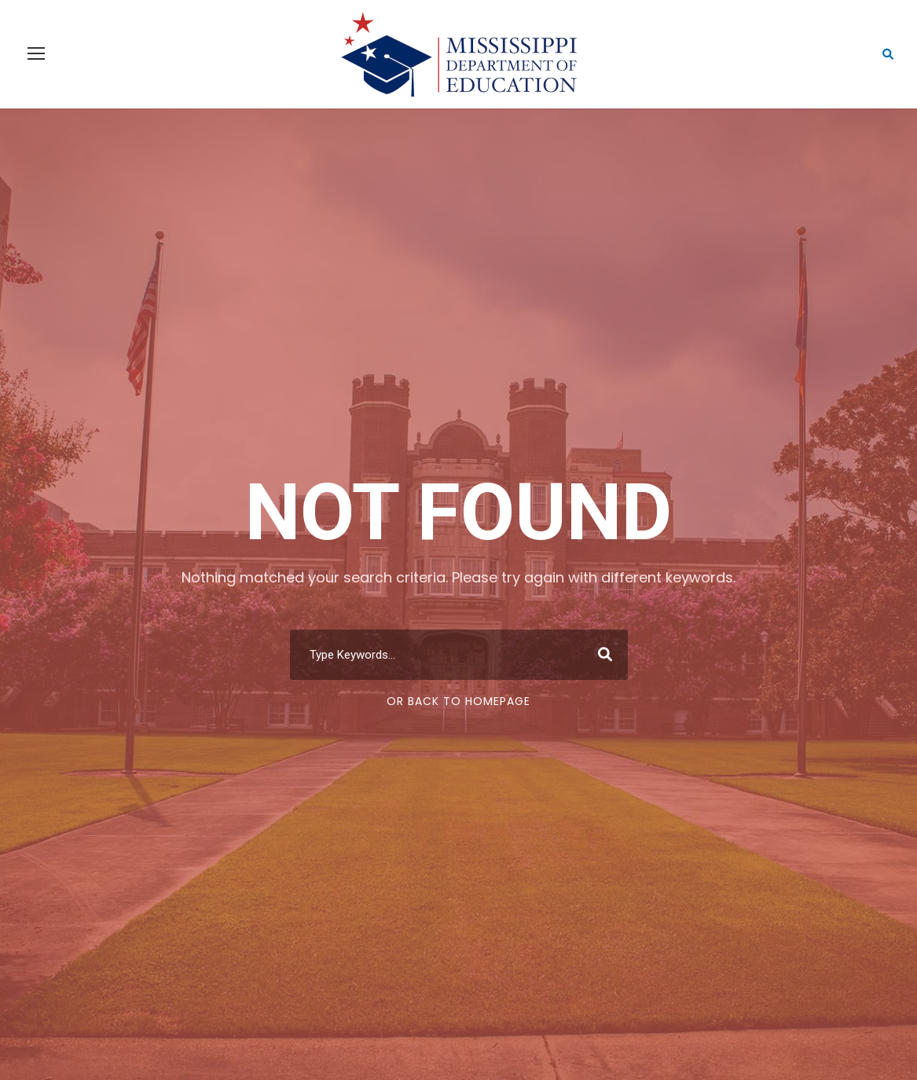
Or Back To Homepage (458, 701)
